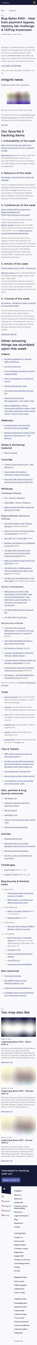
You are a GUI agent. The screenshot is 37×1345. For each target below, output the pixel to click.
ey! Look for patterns (12, 366)
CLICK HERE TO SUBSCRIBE (11, 66)
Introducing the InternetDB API (19, 964)
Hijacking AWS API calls (13, 839)
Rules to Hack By (10, 453)
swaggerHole (9, 740)
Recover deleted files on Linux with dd (19, 776)
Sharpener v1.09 (13, 950)
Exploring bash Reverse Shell (15, 386)
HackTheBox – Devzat (12, 503)
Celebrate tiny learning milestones (18, 988)
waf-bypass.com (10, 798)
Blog (2, 10)
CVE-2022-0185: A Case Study (15, 617)
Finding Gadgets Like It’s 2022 (12, 268)
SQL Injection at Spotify (13, 648)
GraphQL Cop (9, 725)
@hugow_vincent (8, 273)
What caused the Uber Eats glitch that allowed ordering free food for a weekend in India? (17, 148)
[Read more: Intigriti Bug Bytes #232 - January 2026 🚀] (18, 1125)
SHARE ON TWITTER (8, 334)
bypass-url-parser (11, 697)
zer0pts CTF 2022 (11, 875)
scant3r (7, 732)
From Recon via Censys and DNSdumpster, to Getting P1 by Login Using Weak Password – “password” (19, 630)
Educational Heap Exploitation (16, 827)
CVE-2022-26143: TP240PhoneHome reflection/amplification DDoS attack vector (18, 571)
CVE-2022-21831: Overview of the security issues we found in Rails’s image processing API (17, 553)
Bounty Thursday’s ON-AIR (17, 911)
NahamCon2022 (13, 918)
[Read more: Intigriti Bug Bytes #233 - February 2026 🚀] (18, 1076)
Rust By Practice (10, 810)
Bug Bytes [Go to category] (12, 10)
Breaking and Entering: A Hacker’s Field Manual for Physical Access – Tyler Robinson (19, 435)
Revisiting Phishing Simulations (16, 851)
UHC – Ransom (9, 498)
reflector (7, 707)
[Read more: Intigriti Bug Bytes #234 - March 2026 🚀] (18, 1027)
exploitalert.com (10, 815)
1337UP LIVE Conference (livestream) (15, 215)
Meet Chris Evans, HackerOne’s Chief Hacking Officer (19, 411)
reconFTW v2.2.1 (13, 960)
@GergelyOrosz (7, 155)
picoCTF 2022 (9, 870)
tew (5, 715)
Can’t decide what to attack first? (17, 771)
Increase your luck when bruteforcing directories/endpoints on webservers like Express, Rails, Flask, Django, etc (19, 764)
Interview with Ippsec (12, 976)
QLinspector (31, 268)
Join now (4, 125)
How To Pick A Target (20, 414)
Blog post (21, 498)
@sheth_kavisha (7, 225)
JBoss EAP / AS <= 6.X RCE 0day (16, 538)
